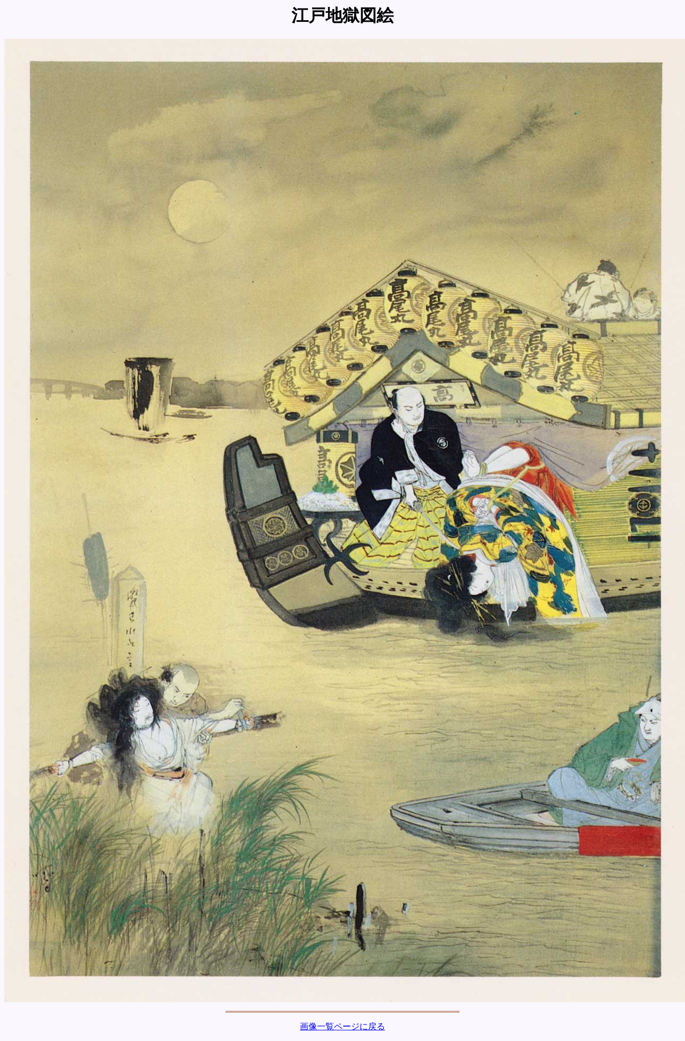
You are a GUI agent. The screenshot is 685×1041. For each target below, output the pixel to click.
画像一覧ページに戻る (342, 1026)
